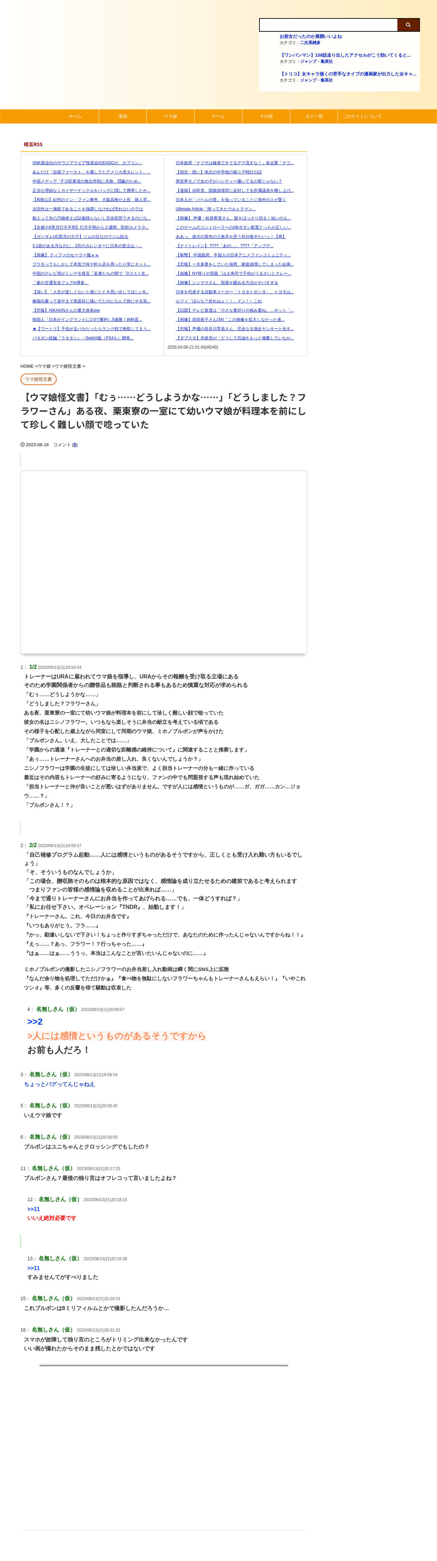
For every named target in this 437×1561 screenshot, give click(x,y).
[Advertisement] (163, 1458)
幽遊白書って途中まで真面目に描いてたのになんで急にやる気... (87, 301)
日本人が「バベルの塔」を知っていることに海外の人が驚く (227, 199)
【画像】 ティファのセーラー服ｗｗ (61, 255)
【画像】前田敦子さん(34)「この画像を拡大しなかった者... (226, 319)
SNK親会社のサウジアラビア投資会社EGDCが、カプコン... (83, 162)
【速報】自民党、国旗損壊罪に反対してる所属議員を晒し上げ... (231, 190)
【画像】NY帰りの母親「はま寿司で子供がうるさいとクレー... (230, 273)
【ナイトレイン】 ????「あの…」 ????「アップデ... (220, 245)
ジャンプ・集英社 (316, 61)
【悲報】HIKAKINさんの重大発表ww (62, 310)
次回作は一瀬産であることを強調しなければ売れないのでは (83, 209)
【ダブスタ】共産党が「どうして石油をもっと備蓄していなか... (231, 338)
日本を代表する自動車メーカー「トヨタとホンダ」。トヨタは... (231, 292)
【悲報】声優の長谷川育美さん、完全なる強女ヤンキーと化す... (231, 328)
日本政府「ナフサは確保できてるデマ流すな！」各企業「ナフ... (231, 162)
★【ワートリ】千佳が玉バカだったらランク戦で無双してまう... (87, 328)
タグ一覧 (314, 116)
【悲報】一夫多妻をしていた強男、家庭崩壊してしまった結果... (231, 264)
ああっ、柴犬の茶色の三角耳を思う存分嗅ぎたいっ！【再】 (227, 236)
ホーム (75, 116)
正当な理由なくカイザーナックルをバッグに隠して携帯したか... (87, 190)
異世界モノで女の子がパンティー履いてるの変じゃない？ (225, 181)
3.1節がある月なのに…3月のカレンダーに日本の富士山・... (83, 245)
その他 (266, 116)
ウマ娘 (170, 116)
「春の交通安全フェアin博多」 (56, 282)
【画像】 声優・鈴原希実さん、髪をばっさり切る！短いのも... (229, 218)
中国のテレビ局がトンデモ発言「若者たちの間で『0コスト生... (86, 273)
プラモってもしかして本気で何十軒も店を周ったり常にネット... (87, 264)
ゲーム (218, 116)
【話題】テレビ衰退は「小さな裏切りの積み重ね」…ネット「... (231, 310)
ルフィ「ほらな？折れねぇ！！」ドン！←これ (215, 301)
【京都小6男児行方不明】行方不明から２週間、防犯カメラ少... (86, 227)
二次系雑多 (310, 42)
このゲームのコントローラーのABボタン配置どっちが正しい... (229, 227)
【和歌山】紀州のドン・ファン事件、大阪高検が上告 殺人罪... (87, 199)
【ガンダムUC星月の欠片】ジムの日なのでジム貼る (76, 236)
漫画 (122, 116)
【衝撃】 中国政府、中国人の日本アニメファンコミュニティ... (229, 255)
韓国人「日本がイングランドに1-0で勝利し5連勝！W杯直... (83, 319)
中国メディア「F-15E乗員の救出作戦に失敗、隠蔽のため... (82, 181)
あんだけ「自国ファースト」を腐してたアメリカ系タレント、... (87, 172)
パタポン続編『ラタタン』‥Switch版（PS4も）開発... (78, 338)
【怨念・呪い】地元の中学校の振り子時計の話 (215, 172)
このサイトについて (362, 116)
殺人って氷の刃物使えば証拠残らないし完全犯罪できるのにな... (87, 218)
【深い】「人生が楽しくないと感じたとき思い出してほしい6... (86, 292)
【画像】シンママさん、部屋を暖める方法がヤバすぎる (223, 282)
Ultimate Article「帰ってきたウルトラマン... (212, 209)
